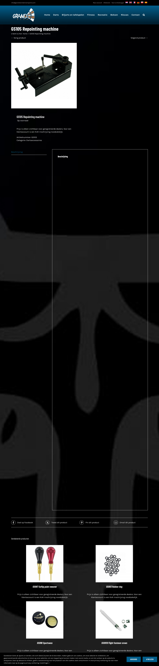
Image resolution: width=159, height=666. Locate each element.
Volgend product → (139, 38)
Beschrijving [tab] (17, 152)
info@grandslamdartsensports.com (23, 3)
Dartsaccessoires (34, 140)
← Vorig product (18, 38)
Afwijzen (150, 659)
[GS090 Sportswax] (44, 603)
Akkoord (133, 659)
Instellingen (45, 663)
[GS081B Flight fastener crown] (114, 603)
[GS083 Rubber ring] (114, 546)
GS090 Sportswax (45, 642)
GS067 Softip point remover (45, 586)
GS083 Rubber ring (114, 586)
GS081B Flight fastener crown (114, 642)
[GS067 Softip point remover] (44, 546)
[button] (144, 15)
